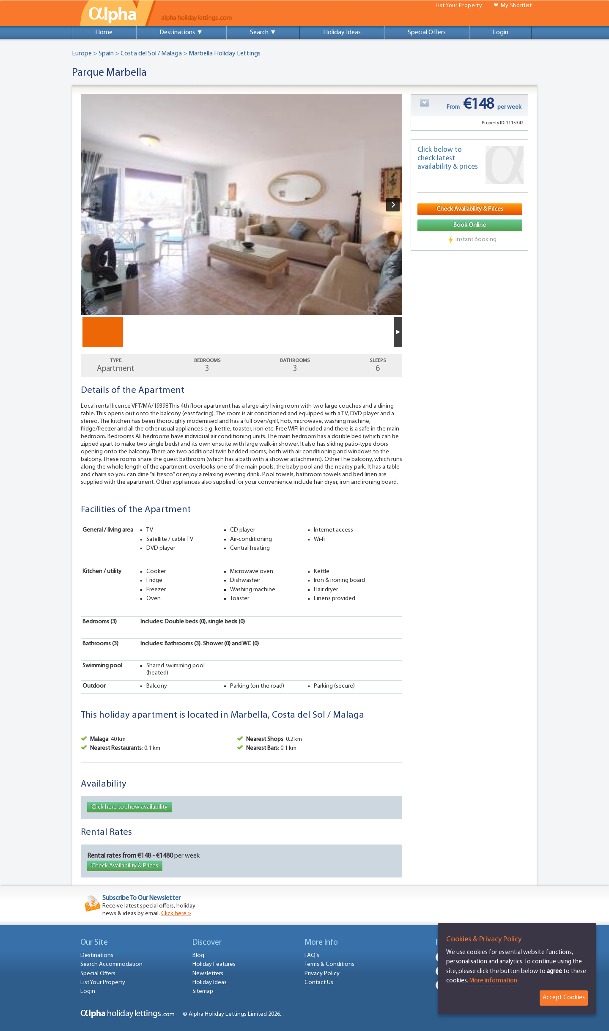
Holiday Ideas (342, 32)
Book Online (469, 225)
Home (103, 32)
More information (493, 981)
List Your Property (459, 5)
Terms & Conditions (329, 964)
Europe (82, 53)
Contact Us (318, 982)
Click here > (176, 913)
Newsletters (207, 974)
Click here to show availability (129, 807)
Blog (198, 955)
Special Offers (427, 32)
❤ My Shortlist (513, 5)
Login (500, 32)
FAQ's (311, 955)
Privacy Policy (322, 974)
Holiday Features (214, 964)
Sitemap (202, 991)
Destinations (96, 955)
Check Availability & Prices (124, 866)
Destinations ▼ (181, 32)
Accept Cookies (564, 998)
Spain (106, 53)
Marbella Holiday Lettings (225, 53)
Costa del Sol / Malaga (151, 53)
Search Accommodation (111, 964)
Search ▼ (263, 32)
